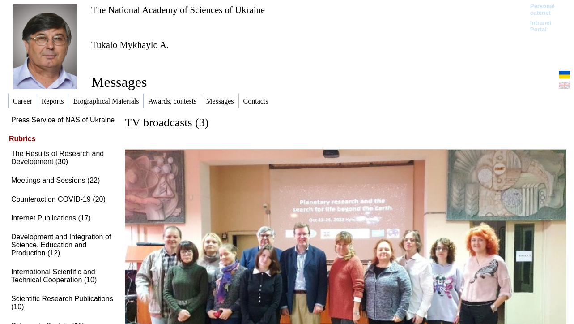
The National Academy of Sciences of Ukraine (178, 9)
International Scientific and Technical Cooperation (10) (54, 276)
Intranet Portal (541, 26)
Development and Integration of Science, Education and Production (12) (61, 245)
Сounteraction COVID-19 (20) (58, 199)
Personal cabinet (542, 9)
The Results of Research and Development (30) (57, 157)
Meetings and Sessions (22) (55, 180)
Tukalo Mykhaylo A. (130, 44)
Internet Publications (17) (51, 218)
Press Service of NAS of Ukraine (63, 120)
